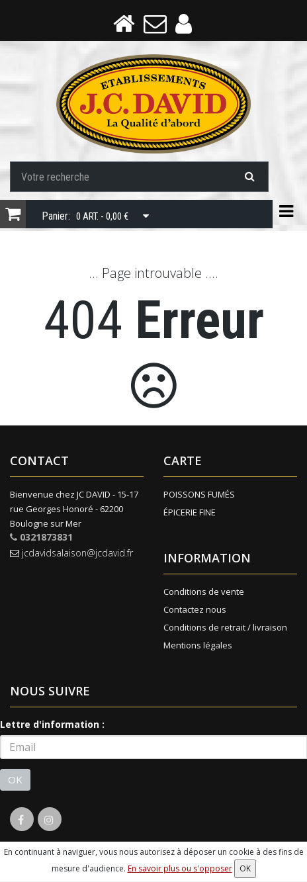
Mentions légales (197, 646)
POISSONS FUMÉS (199, 496)
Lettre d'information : (52, 725)
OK (15, 780)
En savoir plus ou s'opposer (180, 868)
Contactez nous (194, 611)
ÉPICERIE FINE (189, 513)
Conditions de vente (203, 593)
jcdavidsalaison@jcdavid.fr (71, 554)
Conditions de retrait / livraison (225, 629)
